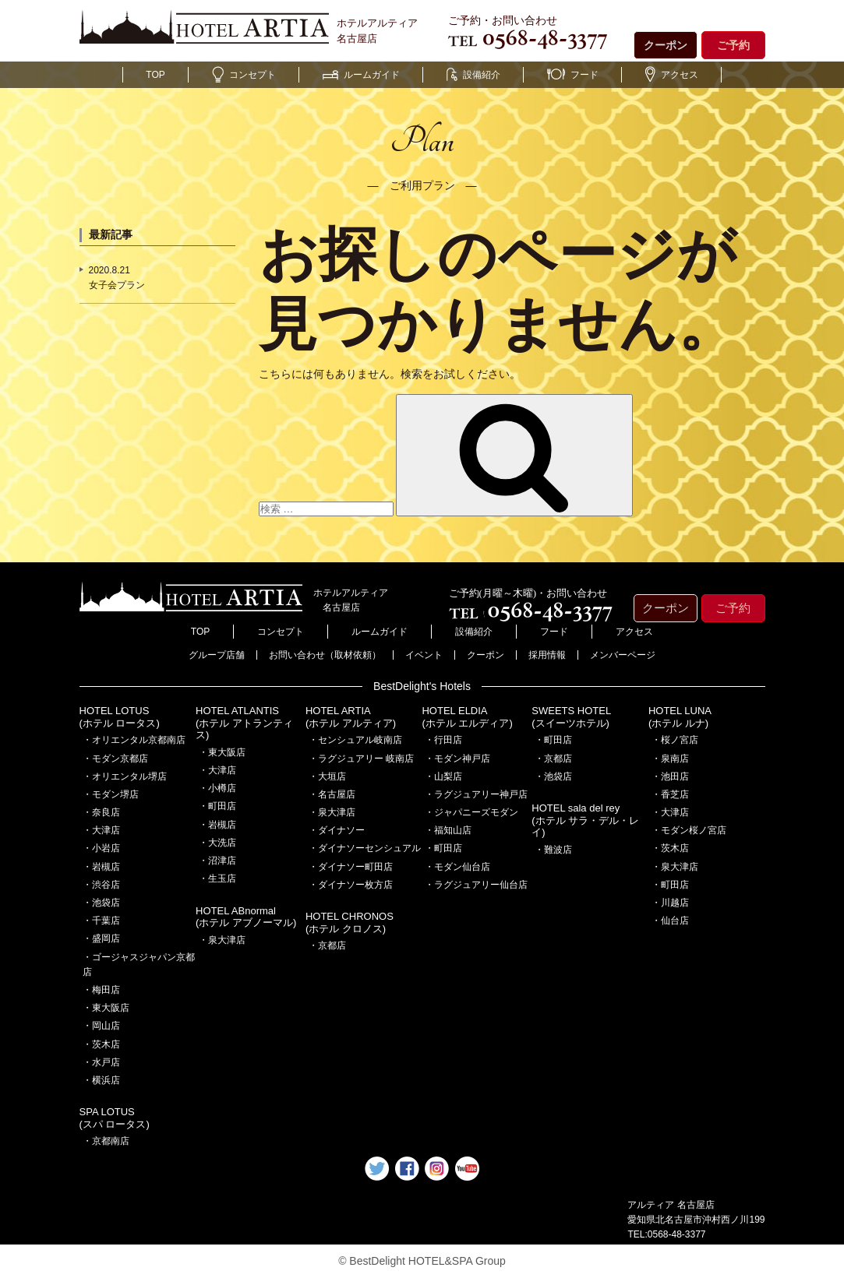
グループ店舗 (217, 655)
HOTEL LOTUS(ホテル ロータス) (119, 717)
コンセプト (244, 74)
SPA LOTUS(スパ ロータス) (114, 1118)
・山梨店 (443, 776)
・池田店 (670, 776)
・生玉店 (217, 878)
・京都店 (327, 945)
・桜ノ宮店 (675, 739)
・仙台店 (670, 920)
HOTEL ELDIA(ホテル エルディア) (467, 717)
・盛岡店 (101, 938)
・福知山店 (448, 830)
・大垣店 (327, 776)
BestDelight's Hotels (422, 686)
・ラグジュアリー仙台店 (476, 884)
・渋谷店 (101, 884)
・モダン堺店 (111, 794)
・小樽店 (217, 788)
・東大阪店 (106, 1007)
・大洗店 (217, 842)
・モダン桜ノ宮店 (689, 830)
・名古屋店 (332, 794)
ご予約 (733, 45)
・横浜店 (101, 1080)
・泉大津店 (222, 940)
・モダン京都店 (115, 758)
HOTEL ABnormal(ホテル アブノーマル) (246, 917)
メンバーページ (622, 655)
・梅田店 (101, 989)
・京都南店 (106, 1140)
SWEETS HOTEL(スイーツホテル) (571, 717)
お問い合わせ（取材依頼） (325, 655)
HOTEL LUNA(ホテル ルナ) (680, 717)
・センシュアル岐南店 (355, 739)
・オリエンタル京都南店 (134, 739)
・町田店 (217, 806)
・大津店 (101, 830)
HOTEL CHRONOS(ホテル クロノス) (349, 922)
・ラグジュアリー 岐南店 (361, 758)
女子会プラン (117, 285)
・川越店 (670, 902)
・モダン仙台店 (457, 866)
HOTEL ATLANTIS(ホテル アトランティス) (244, 723)
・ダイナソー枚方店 (351, 884)
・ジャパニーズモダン (471, 812)
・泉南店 (670, 758)
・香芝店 (670, 794)
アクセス (671, 74)
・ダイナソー (337, 830)
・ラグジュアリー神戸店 (476, 794)
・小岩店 (101, 848)
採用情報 (547, 655)
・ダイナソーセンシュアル (365, 848)
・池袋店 (101, 902)
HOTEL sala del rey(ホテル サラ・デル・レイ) (585, 820)
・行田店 (443, 739)
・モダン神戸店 (457, 758)
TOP (155, 74)
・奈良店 (101, 812)
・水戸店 (101, 1062)
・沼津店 (217, 860)
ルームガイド (361, 74)
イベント (424, 655)
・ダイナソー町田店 (351, 866)
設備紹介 (473, 74)
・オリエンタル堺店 (125, 776)
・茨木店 (101, 1044)
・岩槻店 (101, 866)
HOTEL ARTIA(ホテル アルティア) (350, 717)
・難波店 (553, 849)
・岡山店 (101, 1025)
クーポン (665, 45)
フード (573, 74)
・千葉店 (101, 920)
